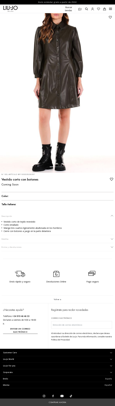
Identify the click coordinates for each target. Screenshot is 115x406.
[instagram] (44, 395)
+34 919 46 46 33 (20, 316)
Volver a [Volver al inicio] (57, 299)
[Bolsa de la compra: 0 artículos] (104, 8)
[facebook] (53, 395)
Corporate (8, 372)
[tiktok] (70, 395)
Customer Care (10, 352)
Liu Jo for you (9, 365)
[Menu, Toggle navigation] (110, 8)
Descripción (57, 216)
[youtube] (61, 395)
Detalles (57, 238)
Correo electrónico (61, 318)
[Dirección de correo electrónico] (81, 325)
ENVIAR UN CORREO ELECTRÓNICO (20, 330)
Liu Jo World (8, 359)
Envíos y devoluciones (57, 247)
